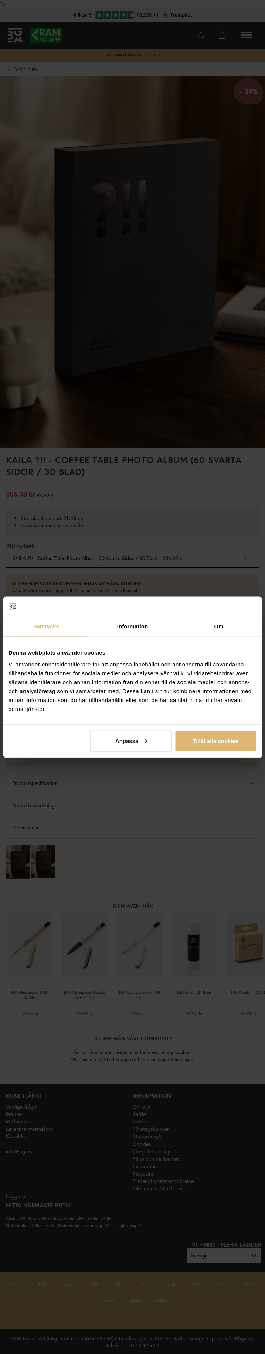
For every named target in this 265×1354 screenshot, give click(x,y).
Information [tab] (132, 626)
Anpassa (131, 741)
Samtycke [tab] (46, 626)
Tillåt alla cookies (215, 741)
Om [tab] (219, 626)
